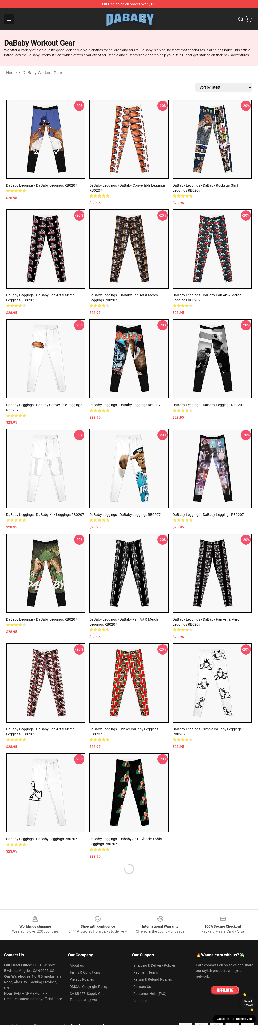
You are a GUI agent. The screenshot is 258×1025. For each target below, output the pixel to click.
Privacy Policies (82, 979)
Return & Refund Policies (152, 979)
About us (77, 965)
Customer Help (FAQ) (150, 994)
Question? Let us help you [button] (234, 1019)
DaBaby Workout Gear (42, 72)
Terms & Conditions (85, 972)
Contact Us (142, 987)
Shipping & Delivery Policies (154, 965)
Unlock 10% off (248, 1003)
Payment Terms (145, 972)
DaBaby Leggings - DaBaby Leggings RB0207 (41, 185)
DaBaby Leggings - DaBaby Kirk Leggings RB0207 (45, 515)
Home (11, 72)
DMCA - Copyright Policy (89, 987)
